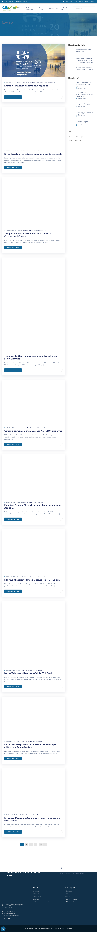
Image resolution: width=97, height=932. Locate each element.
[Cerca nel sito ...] (82, 8)
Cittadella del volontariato (41, 902)
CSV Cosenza (29, 928)
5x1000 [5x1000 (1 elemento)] (71, 137)
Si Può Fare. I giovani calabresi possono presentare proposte (33, 154)
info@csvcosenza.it (22, 1)
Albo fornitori (70, 902)
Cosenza (36, 891)
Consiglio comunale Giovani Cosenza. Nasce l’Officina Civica (33, 430)
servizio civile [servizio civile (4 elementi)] (78, 140)
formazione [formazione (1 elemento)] (85, 137)
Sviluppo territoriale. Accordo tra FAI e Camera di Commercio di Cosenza (27, 235)
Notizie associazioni (27, 83)
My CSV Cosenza (89, 1)
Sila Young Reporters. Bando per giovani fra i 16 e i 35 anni (32, 579)
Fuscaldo (37, 899)
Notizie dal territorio (37, 83)
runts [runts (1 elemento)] (70, 140)
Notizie (51, 8)
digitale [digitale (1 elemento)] (78, 137)
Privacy (81, 1)
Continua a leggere (13, 97)
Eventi (57, 8)
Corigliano (37, 894)
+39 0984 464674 (8, 1)
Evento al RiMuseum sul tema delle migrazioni (26, 85)
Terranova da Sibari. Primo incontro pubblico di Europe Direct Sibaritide (30, 357)
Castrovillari (37, 896)
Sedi (71, 1)
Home (3, 27)
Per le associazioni (30, 8)
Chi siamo (65, 1)
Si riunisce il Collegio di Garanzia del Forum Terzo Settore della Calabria (32, 819)
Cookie (56, 928)
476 (41, 844)
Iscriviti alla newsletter (72, 899)
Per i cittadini (41, 8)
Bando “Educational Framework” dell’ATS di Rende (28, 673)
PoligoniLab (69, 928)
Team (75, 1)
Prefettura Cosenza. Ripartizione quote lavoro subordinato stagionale (32, 506)
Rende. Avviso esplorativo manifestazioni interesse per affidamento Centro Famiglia (30, 745)
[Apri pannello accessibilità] (3, 928)
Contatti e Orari (64, 8)
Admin (47, 928)
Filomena (50, 83)
